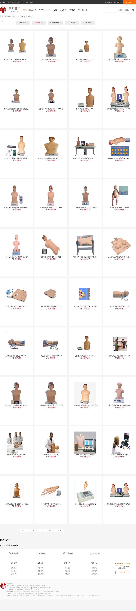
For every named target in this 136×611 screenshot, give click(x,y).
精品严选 (32, 10)
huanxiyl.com (25, 585)
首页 (25, 10)
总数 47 (24, 530)
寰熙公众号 (129, 2)
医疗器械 (7, 16)
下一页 (48, 530)
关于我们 (2, 2)
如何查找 (94, 574)
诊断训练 (23, 16)
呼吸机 (127, 10)
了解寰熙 (13, 568)
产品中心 (41, 10)
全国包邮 (94, 553)
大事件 (8, 2)
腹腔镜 (14, 2)
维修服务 (13, 553)
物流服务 (40, 574)
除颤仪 (121, 10)
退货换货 (40, 553)
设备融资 (67, 574)
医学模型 (15, 16)
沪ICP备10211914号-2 (22, 587)
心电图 (88, 22)
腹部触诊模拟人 (55, 22)
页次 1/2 (59, 530)
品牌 (55, 10)
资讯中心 (62, 10)
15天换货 (67, 553)
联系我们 (32, 2)
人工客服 (122, 572)
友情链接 (67, 568)
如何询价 (94, 571)
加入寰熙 (13, 571)
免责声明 (40, 568)
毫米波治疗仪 (21, 2)
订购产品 (94, 568)
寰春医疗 (67, 571)
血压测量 (72, 22)
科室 (49, 10)
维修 (27, 2)
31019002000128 (44, 587)
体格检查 (23, 22)
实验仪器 (72, 10)
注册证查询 (82, 10)
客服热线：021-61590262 (112, 2)
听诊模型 (31, 16)
